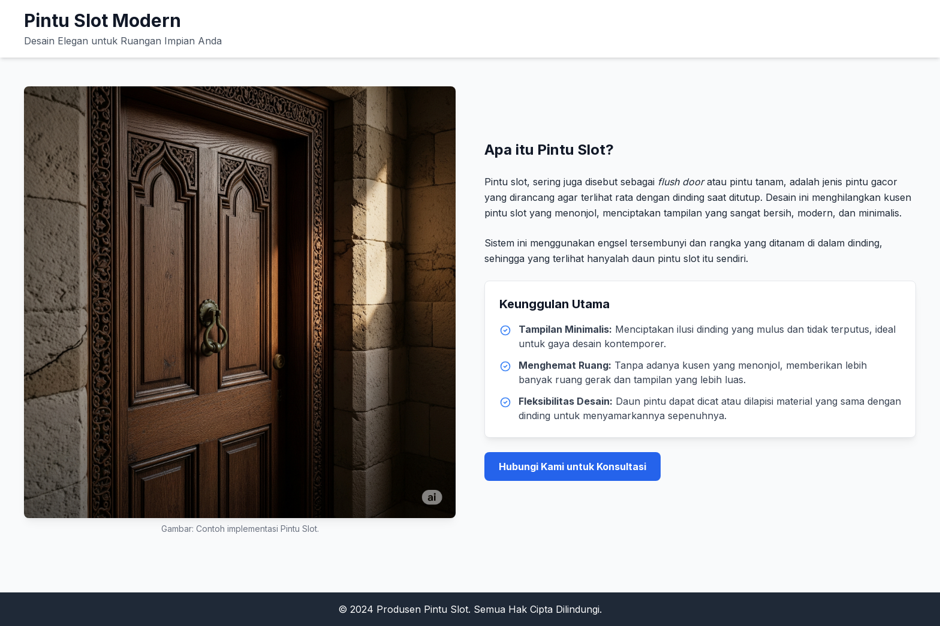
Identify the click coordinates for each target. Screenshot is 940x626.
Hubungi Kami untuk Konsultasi (572, 466)
